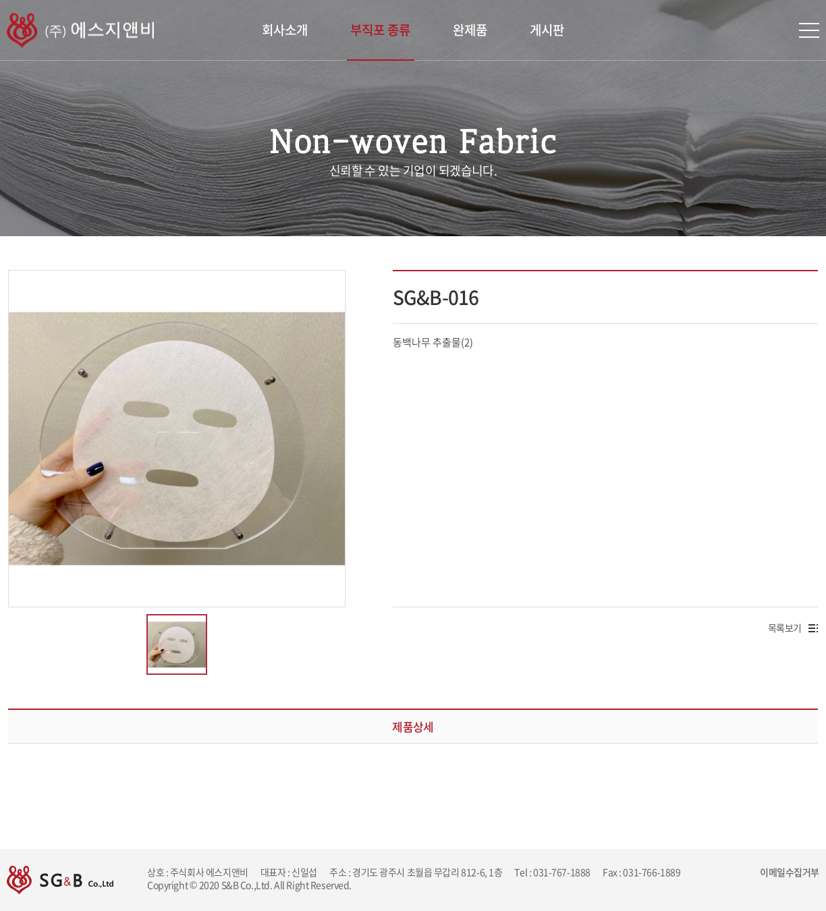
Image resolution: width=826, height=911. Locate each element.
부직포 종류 (380, 29)
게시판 (547, 29)
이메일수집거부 (789, 872)
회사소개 (285, 29)
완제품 (470, 29)
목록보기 (793, 627)
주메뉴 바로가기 (0, 0)
